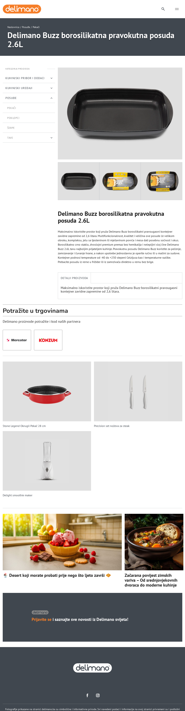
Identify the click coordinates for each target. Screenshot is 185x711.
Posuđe (26, 27)
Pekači (36, 27)
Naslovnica (13, 27)
